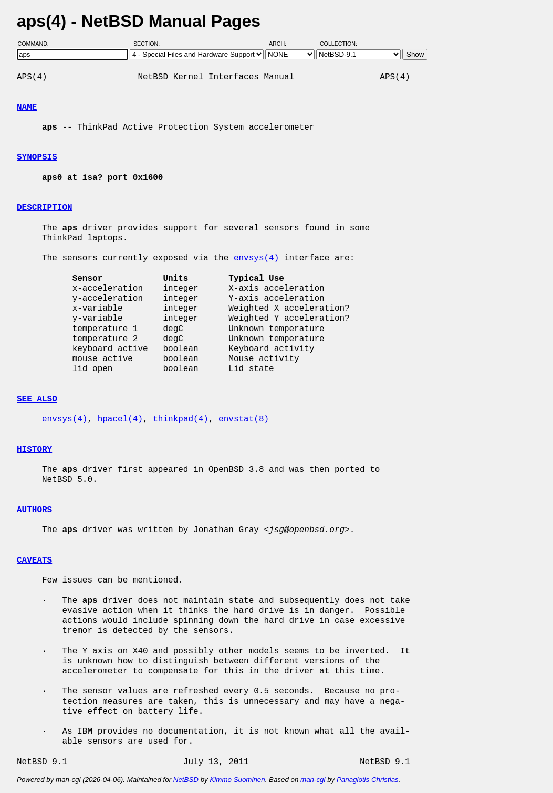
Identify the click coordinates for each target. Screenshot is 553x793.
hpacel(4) (120, 419)
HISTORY (34, 450)
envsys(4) (256, 258)
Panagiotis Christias (368, 780)
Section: (148, 43)
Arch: (282, 43)
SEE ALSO (37, 399)
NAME (27, 107)
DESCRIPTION (44, 208)
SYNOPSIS (37, 157)
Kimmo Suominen (237, 780)
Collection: (338, 43)
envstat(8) (243, 419)
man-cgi (312, 780)
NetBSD (186, 780)
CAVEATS (34, 560)
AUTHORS (34, 510)
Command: (36, 43)
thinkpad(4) (180, 419)
